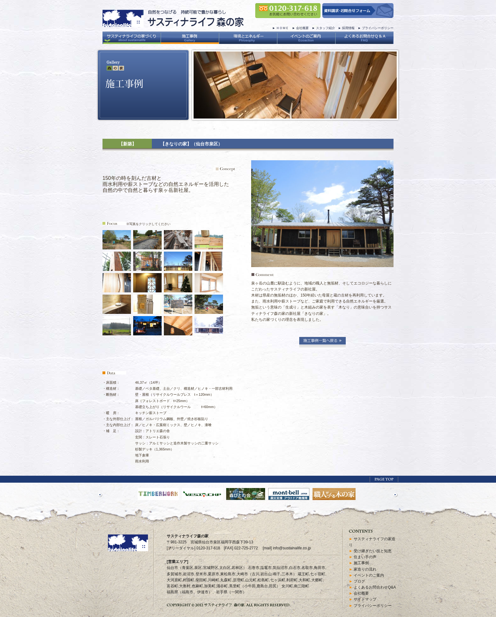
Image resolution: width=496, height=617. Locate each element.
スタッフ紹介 (325, 28)
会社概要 (302, 28)
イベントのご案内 (369, 575)
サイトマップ (365, 599)
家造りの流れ (365, 569)
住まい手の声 (365, 557)
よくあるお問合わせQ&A (375, 587)
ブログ (359, 581)
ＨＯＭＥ (282, 28)
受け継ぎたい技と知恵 (373, 551)
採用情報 (348, 28)
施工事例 (361, 563)
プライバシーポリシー (378, 28)
